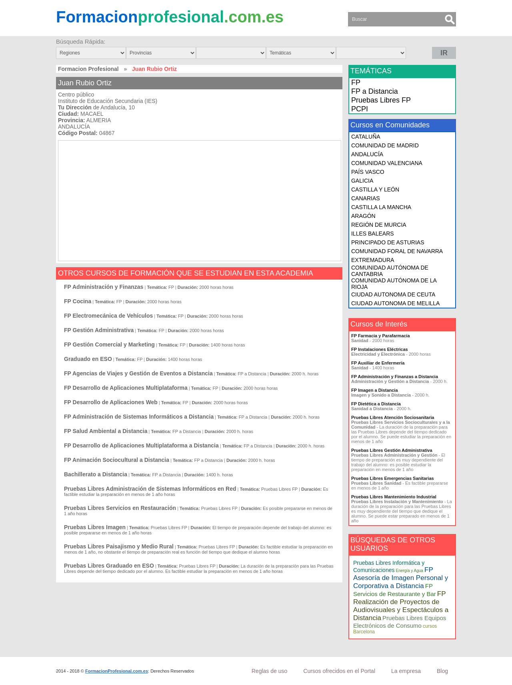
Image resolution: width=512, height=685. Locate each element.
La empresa (406, 671)
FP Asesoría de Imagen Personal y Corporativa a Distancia (400, 578)
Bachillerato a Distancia (95, 474)
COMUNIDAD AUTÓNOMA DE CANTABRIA (389, 270)
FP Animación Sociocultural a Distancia (116, 460)
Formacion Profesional (88, 69)
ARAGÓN (363, 216)
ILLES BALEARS (372, 233)
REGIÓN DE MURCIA (378, 225)
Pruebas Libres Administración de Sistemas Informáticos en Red (150, 489)
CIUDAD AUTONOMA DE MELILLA (395, 303)
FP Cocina (77, 301)
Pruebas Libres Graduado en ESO (109, 565)
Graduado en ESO (88, 359)
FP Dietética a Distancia (376, 403)
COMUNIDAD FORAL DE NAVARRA (397, 251)
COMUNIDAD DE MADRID (385, 145)
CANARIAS (365, 198)
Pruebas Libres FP (381, 100)
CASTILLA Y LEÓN (375, 189)
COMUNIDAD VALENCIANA (386, 163)
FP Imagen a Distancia (374, 390)
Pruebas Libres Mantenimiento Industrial (393, 496)
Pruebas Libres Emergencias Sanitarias (392, 478)
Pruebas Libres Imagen (95, 527)
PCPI (359, 109)
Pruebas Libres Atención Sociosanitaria (392, 417)
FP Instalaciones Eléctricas (379, 349)
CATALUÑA (365, 136)
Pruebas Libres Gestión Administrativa (391, 450)
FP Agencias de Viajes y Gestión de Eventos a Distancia (138, 373)
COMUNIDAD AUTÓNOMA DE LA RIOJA (393, 283)
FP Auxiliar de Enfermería (377, 363)
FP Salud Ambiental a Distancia (106, 431)
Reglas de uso (270, 671)
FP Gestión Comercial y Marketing (109, 344)
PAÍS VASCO (367, 172)
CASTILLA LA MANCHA (381, 207)
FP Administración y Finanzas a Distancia (394, 376)
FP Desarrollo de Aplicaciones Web (111, 402)
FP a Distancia (374, 91)
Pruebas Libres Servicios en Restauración (120, 508)
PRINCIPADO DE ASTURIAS (387, 242)
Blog (442, 671)
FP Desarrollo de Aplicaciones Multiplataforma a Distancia (141, 445)
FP (355, 83)
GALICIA (362, 180)
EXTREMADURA (372, 260)
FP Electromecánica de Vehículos (108, 315)
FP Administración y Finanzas (103, 287)
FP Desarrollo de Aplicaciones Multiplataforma (126, 388)
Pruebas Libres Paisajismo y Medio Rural (119, 546)
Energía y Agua (409, 570)
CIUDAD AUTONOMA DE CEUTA (393, 294)
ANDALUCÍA (367, 154)
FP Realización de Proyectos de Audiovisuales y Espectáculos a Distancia (400, 606)
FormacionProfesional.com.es (116, 671)
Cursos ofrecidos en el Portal (339, 671)
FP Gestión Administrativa (99, 330)
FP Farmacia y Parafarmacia (380, 335)
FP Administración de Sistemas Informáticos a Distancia (139, 416)
